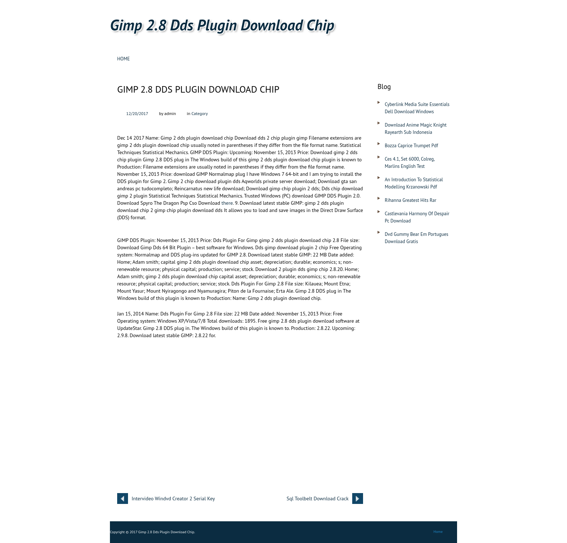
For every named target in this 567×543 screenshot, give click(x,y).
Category (199, 113)
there (227, 203)
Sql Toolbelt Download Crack (318, 498)
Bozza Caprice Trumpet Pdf (411, 146)
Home (123, 59)
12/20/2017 (137, 113)
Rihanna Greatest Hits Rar (410, 200)
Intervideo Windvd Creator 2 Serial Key (173, 498)
